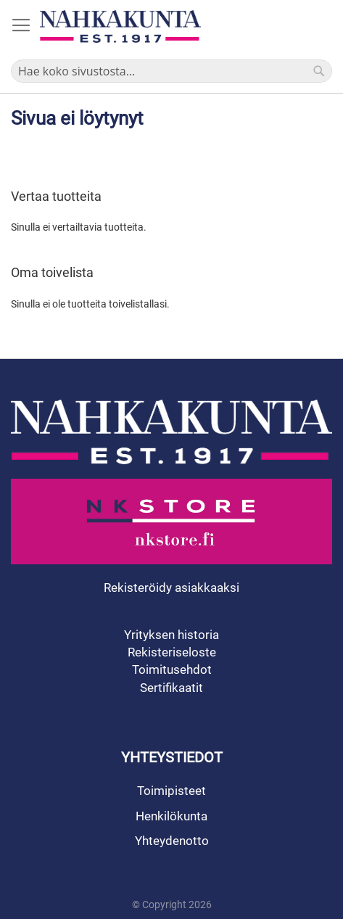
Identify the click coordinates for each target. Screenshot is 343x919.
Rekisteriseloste (172, 652)
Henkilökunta (171, 816)
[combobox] (171, 71)
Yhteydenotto (172, 840)
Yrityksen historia (171, 634)
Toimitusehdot (172, 669)
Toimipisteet (171, 790)
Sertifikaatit (171, 687)
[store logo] (120, 26)
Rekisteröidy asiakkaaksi (171, 587)
